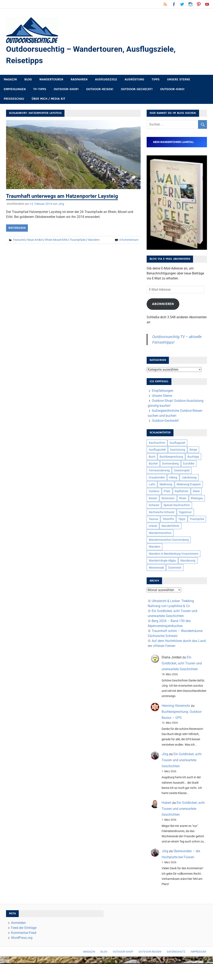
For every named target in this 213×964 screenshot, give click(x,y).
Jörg (61, 204)
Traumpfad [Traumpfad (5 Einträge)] (197, 519)
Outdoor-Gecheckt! (137, 90)
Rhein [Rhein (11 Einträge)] (182, 499)
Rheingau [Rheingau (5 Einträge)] (197, 499)
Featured (19, 240)
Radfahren (79, 80)
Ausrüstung (134, 80)
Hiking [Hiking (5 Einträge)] (173, 478)
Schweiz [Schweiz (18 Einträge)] (154, 506)
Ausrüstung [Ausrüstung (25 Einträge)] (177, 450)
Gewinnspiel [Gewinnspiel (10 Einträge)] (181, 471)
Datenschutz (176, 952)
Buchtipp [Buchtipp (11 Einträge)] (193, 457)
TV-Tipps (39, 90)
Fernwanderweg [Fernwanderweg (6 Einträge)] (159, 471)
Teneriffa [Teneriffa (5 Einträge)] (168, 519)
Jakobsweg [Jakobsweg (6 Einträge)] (189, 478)
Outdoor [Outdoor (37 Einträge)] (154, 492)
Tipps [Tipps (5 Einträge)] (181, 519)
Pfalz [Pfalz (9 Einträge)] (167, 492)
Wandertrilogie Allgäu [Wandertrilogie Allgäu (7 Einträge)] (162, 561)
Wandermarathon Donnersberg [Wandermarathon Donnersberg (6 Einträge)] (169, 540)
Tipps (156, 80)
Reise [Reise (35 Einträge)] (196, 492)
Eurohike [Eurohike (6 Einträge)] (188, 464)
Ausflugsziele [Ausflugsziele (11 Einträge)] (157, 450)
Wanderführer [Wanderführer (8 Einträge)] (170, 526)
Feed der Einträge (23, 929)
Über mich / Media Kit (48, 100)
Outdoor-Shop (123, 952)
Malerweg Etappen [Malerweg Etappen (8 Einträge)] (189, 485)
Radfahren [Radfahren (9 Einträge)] (181, 492)
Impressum (198, 952)
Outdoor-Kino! (172, 90)
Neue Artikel (35, 240)
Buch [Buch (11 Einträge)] (152, 457)
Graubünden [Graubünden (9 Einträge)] (157, 478)
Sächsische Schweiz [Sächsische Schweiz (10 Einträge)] (162, 513)
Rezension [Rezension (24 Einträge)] (168, 499)
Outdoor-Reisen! (99, 90)
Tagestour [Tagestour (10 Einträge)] (185, 513)
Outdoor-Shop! (66, 90)
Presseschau (14, 100)
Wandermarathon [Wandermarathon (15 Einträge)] (160, 533)
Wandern (94, 240)
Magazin (10, 80)
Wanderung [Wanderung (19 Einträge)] (187, 561)
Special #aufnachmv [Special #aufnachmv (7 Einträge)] (176, 506)
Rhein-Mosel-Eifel (56, 240)
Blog (28, 80)
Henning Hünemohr (176, 706)
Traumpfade (77, 240)
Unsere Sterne (178, 80)
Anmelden (18, 924)
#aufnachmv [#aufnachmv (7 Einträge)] (157, 443)
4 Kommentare (128, 240)
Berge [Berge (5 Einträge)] (193, 450)
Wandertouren (51, 80)
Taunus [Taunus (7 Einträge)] (153, 519)
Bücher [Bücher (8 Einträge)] (153, 464)
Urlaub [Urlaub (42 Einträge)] (153, 526)
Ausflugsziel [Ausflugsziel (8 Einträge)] (177, 443)
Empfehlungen (15, 90)
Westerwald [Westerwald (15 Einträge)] (156, 568)
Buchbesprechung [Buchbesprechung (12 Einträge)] (171, 457)
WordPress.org (21, 939)
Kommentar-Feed (23, 934)
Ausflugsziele (106, 80)
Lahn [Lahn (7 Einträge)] (152, 485)
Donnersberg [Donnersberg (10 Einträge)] (170, 464)
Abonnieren (163, 304)
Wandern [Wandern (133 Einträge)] (154, 547)
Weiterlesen (17, 229)
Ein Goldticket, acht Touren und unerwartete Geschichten (182, 664)
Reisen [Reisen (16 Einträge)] (153, 499)
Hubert (166, 803)
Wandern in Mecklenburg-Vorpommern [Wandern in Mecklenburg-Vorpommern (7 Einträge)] (173, 554)
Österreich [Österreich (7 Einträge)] (174, 568)
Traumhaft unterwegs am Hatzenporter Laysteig (65, 197)
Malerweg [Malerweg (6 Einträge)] (166, 485)
